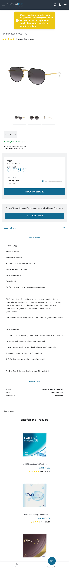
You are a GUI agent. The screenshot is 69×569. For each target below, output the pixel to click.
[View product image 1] (19, 118)
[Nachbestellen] (52, 561)
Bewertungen (34, 411)
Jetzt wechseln (34, 215)
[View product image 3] (48, 118)
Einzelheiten (34, 381)
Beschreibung (34, 228)
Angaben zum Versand (51, 180)
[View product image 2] (34, 118)
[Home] (17, 564)
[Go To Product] (34, 443)
